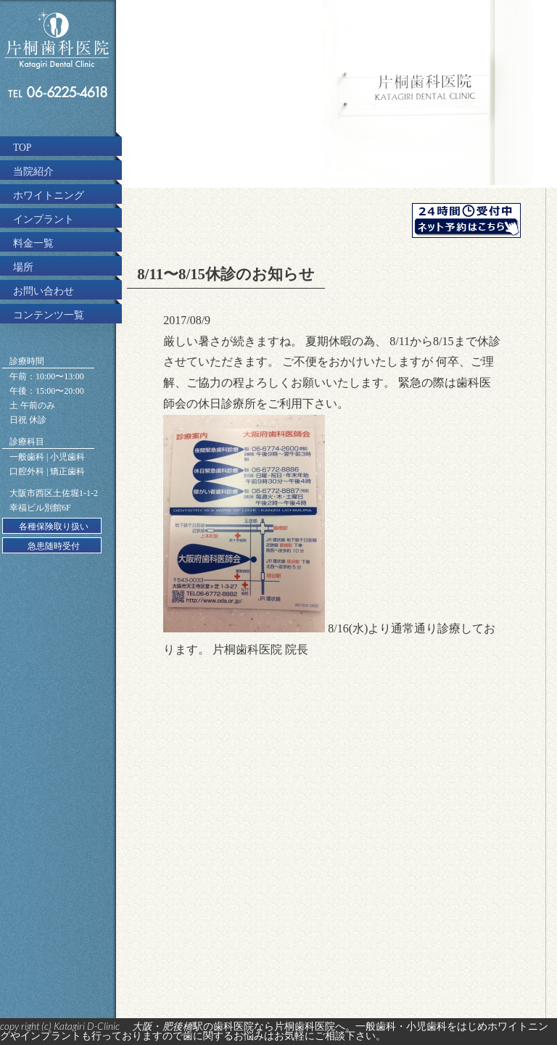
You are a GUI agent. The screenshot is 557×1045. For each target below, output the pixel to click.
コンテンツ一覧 (48, 315)
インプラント (43, 219)
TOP (22, 147)
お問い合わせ (43, 291)
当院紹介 (33, 171)
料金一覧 (33, 243)
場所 (23, 267)
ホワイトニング (48, 195)
